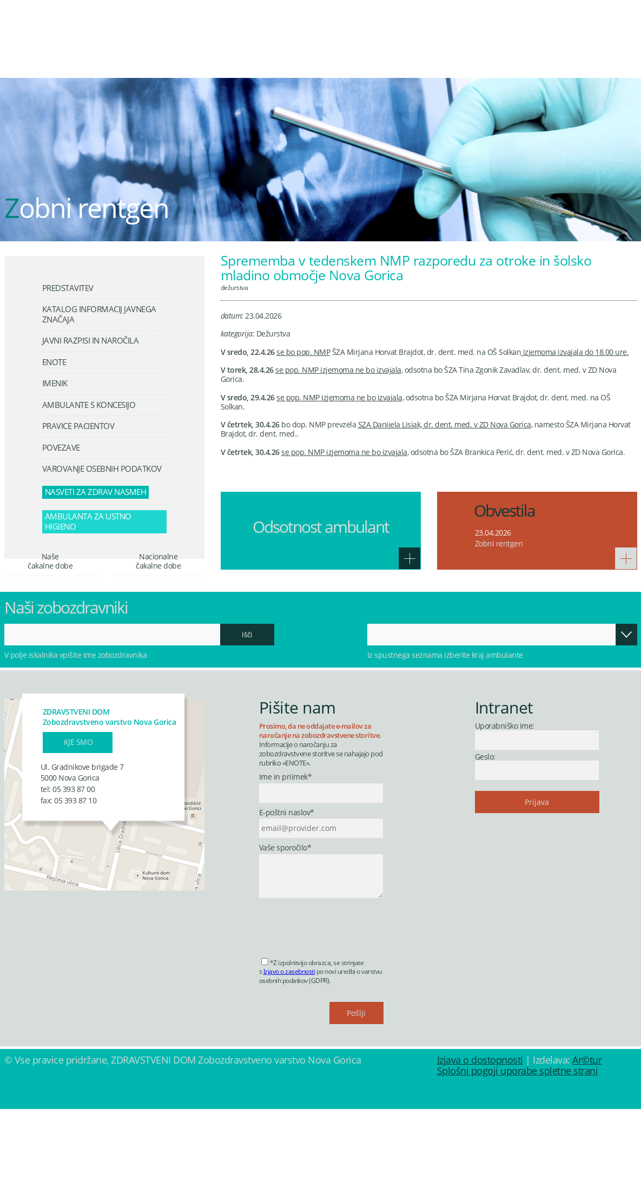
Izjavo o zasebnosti (289, 1050)
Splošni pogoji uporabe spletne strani (517, 1149)
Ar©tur (587, 1138)
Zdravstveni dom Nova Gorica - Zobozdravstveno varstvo (93, 41)
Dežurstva (234, 287)
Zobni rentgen (499, 543)
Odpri (626, 713)
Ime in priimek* (285, 856)
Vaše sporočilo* (285, 926)
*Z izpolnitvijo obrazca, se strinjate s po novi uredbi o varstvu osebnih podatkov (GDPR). (320, 1050)
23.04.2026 (493, 532)
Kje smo (78, 820)
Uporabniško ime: (504, 805)
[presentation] (341, 1003)
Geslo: (485, 835)
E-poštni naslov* (286, 891)
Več (409, 558)
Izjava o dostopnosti (480, 1138)
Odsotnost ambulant (321, 527)
